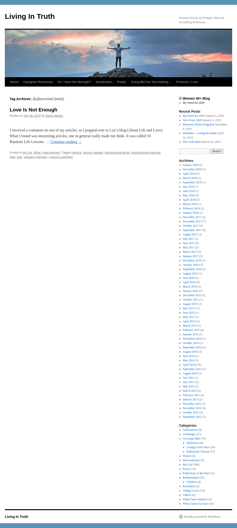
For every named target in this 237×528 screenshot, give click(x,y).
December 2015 (192, 295)
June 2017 (189, 243)
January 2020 (190, 165)
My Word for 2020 (194, 102)
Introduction (104, 82)
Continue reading (66, 142)
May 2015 (189, 317)
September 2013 (192, 369)
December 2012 (192, 403)
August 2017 (190, 234)
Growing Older (191, 438)
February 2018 (191, 208)
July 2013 (188, 377)
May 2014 (189, 360)
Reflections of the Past (196, 473)
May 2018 (189, 195)
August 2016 (190, 273)
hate (12, 157)
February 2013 (191, 395)
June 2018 (189, 191)
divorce (76, 152)
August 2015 (190, 304)
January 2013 (190, 399)
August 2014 (190, 351)
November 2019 (192, 169)
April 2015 (189, 321)
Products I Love (187, 82)
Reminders (189, 486)
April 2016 (189, 282)
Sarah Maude (54, 115)
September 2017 (192, 230)
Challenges (189, 434)
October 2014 (191, 343)
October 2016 (191, 265)
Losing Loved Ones (197, 447)
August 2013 (190, 373)
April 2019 (189, 173)
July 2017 (188, 238)
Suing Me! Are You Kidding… (151, 82)
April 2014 (189, 364)
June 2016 (189, 278)
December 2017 (192, 217)
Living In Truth (30, 16)
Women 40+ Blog (196, 98)
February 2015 (191, 330)
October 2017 (191, 225)
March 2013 (190, 390)
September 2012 (192, 416)
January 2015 (190, 334)
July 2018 (188, 186)
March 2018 (190, 204)
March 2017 (190, 252)
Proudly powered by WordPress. (202, 516)
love (19, 157)
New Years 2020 (192, 120)
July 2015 (188, 308)
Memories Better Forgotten (198, 124)
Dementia (192, 443)
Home (14, 82)
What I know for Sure (195, 503)
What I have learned (46, 152)
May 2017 (189, 247)
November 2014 (192, 338)
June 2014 (189, 356)
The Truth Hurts (192, 142)
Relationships (191, 477)
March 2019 (190, 178)
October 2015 (191, 299)
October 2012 (191, 412)
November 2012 (192, 408)
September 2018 (192, 182)
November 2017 (192, 221)
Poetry (121, 82)
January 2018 (190, 212)
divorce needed (93, 152)
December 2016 (192, 260)
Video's (187, 495)
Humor (187, 456)
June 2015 (189, 312)
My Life (27, 152)
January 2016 (190, 291)
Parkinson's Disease (197, 451)
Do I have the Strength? (74, 82)
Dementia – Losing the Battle (200, 133)
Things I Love (191, 490)
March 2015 (190, 325)
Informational (191, 460)
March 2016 (190, 286)
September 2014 (192, 347)
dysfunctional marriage (146, 152)
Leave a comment (61, 157)
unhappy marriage (35, 157)
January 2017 (190, 256)
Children (191, 482)
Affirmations (190, 430)
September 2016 (192, 269)
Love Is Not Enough (33, 109)
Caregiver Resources (38, 82)
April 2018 (189, 199)
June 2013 (189, 382)
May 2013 (189, 386)
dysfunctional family (117, 152)
